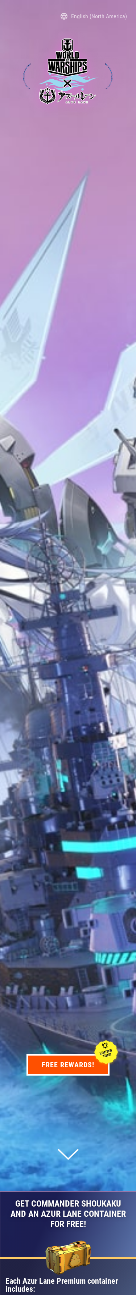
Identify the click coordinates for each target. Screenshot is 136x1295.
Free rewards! (76, 1064)
